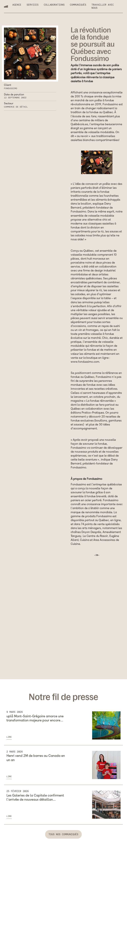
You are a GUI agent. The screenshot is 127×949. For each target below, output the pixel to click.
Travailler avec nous (102, 6)
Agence (16, 4)
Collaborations (54, 4)
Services (32, 4)
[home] (6, 6)
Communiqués (78, 4)
